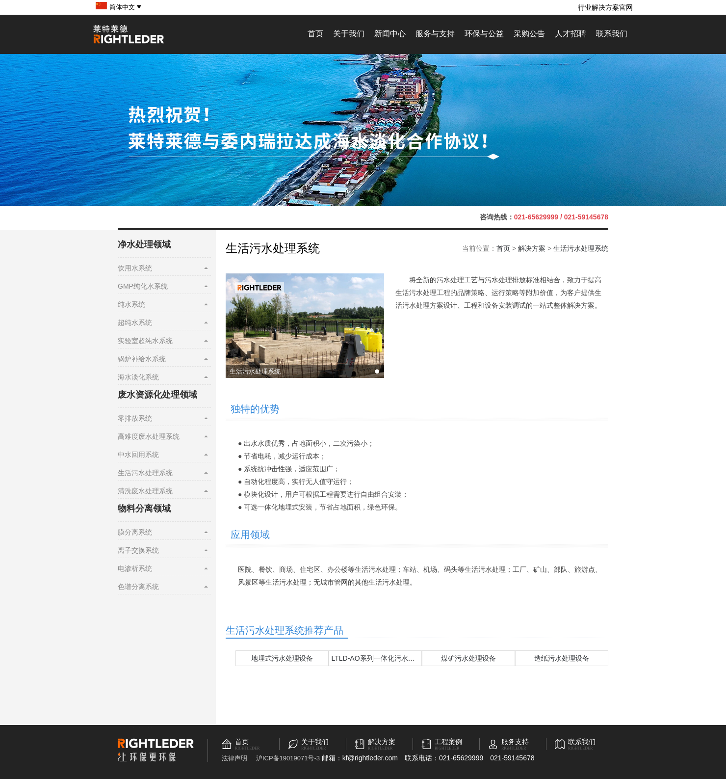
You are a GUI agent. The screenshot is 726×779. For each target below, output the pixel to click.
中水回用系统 (138, 454)
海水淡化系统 (138, 377)
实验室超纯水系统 (145, 341)
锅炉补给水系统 (142, 359)
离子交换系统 (138, 550)
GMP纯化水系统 (143, 286)
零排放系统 (135, 418)
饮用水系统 (135, 268)
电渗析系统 (135, 568)
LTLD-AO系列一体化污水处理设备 (384, 658)
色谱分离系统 (138, 587)
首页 (315, 33)
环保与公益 (484, 33)
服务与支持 (435, 33)
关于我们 (348, 33)
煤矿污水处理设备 (468, 658)
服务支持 (515, 742)
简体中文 (126, 7)
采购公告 (529, 33)
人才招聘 (570, 33)
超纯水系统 (135, 322)
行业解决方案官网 (605, 7)
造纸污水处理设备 (561, 658)
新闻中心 (390, 33)
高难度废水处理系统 (149, 436)
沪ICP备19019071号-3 (288, 758)
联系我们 (611, 33)
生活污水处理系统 (145, 473)
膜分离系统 (135, 532)
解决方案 (531, 248)
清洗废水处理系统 (145, 491)
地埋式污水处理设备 (282, 658)
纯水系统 (131, 304)
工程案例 (448, 742)
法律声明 (234, 758)
